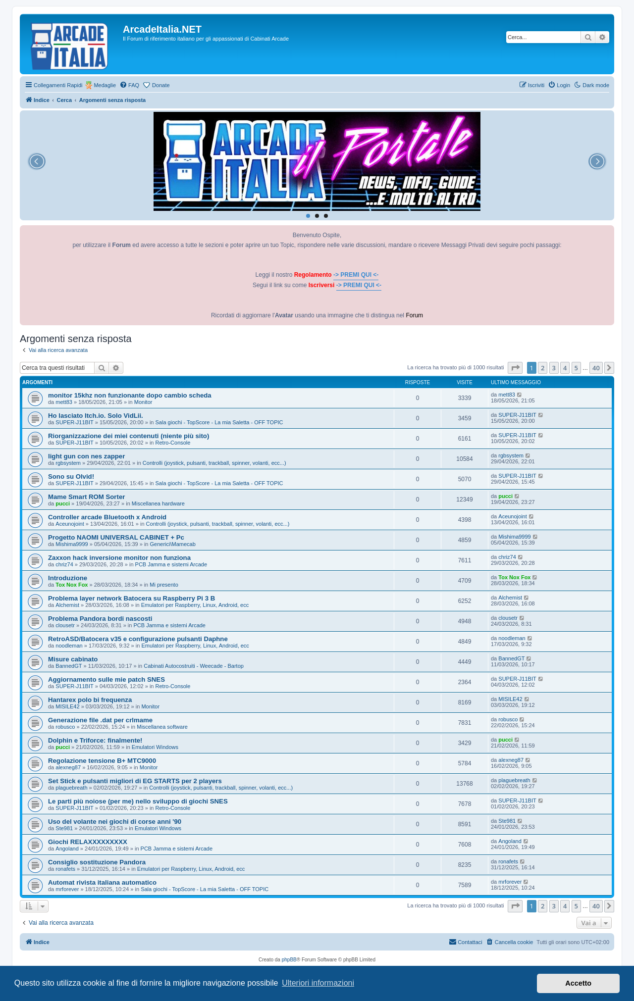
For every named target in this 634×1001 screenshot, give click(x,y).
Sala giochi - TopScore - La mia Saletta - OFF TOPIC (219, 422)
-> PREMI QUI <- (355, 274)
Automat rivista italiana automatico (102, 882)
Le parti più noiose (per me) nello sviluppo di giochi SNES (138, 801)
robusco (65, 727)
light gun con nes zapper (86, 456)
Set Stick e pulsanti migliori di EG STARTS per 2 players (135, 781)
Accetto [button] (578, 983)
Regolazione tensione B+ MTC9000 (102, 760)
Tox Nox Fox (71, 585)
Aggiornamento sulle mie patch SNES (106, 679)
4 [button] (565, 367)
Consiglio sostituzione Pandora (97, 862)
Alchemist (67, 605)
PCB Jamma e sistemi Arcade (171, 564)
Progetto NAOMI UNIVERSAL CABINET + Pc (116, 537)
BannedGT (68, 666)
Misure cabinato (73, 659)
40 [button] (596, 367)
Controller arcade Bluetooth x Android (107, 517)
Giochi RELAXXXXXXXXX (87, 842)
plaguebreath (71, 788)
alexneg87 (68, 767)
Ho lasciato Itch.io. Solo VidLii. (95, 415)
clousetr (65, 625)
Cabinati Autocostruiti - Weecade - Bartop (194, 666)
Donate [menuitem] (160, 85)
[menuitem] (129, 85)
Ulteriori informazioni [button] (318, 983)
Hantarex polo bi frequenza (90, 699)
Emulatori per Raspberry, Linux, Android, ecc (195, 605)
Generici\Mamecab (173, 544)
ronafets (65, 869)
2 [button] (542, 367)
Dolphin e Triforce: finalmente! (95, 740)
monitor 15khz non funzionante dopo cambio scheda (129, 395)
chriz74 (64, 564)
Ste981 (64, 828)
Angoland (67, 848)
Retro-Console (173, 443)
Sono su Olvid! (71, 476)
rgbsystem (68, 463)
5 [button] (576, 367)
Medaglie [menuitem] (105, 85)
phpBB (289, 959)
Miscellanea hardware (158, 503)
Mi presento (164, 585)
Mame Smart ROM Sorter (86, 496)
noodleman (68, 646)
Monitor (143, 402)
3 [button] (554, 367)
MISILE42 (67, 706)
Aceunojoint (69, 524)
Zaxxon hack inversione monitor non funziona (119, 557)
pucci (62, 503)
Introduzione (67, 578)
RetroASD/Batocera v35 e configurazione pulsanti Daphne (138, 639)
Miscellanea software (162, 727)
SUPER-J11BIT (74, 422)
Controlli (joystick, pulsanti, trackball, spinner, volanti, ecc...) (214, 463)
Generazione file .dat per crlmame (100, 720)
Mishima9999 (71, 544)
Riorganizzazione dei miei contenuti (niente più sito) (128, 436)
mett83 (63, 402)
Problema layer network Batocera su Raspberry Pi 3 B (131, 598)
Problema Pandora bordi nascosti (100, 618)
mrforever (67, 889)
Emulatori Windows (155, 747)
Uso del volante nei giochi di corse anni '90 (114, 821)
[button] (515, 368)
